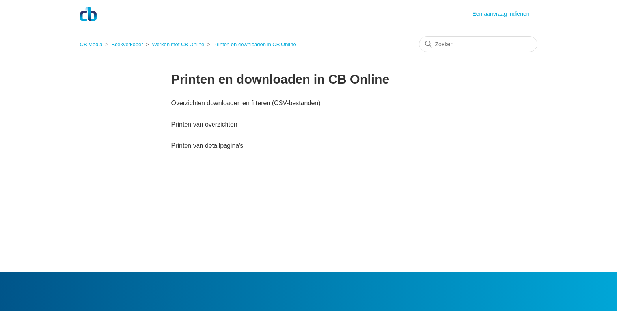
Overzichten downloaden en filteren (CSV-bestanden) (246, 103)
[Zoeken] (478, 44)
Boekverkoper (127, 44)
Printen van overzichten (204, 124)
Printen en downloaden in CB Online (254, 44)
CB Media (91, 44)
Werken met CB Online (178, 44)
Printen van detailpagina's (207, 145)
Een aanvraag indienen (500, 14)
